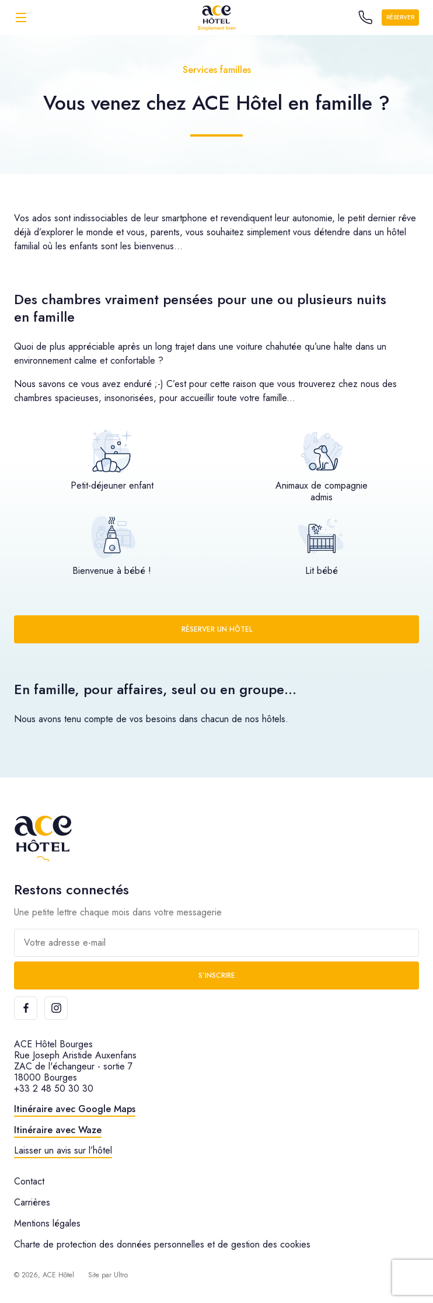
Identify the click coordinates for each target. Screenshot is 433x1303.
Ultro (121, 1275)
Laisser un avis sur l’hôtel (63, 1150)
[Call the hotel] (365, 18)
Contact (29, 1181)
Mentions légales (47, 1223)
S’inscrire (216, 975)
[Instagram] (56, 1008)
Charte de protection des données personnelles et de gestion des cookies (162, 1244)
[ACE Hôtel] (216, 17)
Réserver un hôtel (216, 629)
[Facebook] (25, 1008)
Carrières (32, 1202)
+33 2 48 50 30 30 (53, 1088)
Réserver (400, 17)
